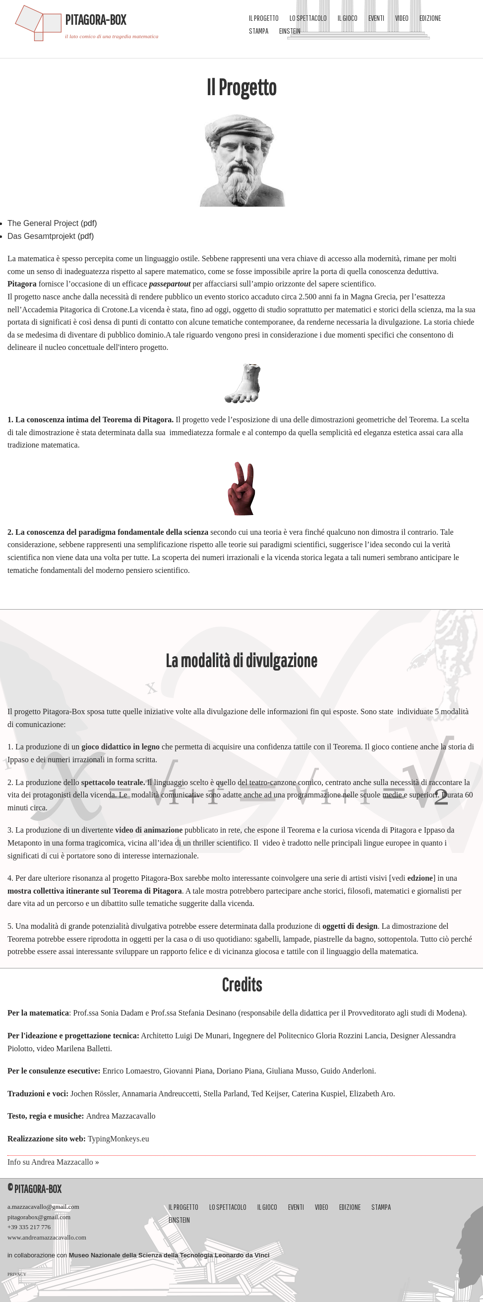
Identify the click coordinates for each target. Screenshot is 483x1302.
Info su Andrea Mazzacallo (50, 1162)
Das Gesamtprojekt (41, 236)
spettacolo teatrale (112, 782)
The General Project (42, 223)
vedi (412, 878)
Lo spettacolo (308, 17)
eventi (376, 17)
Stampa (258, 30)
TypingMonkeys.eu (117, 1138)
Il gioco (348, 17)
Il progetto (264, 17)
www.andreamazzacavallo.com (46, 1237)
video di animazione (148, 830)
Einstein (290, 30)
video (402, 17)
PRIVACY (16, 1274)
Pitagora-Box (95, 19)
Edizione (430, 17)
